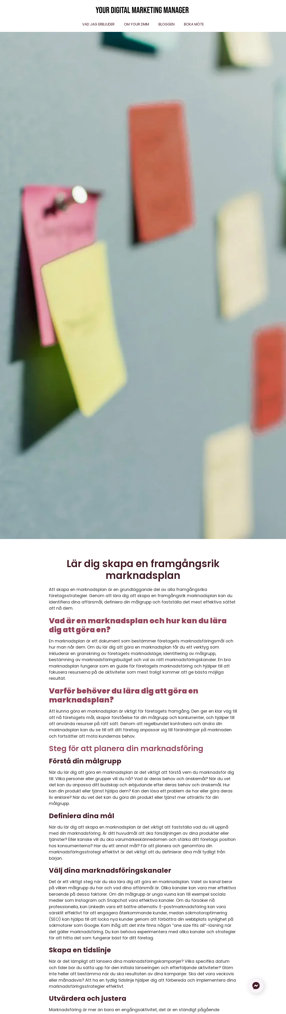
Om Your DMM (136, 24)
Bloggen (166, 24)
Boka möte (194, 24)
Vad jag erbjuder (98, 24)
